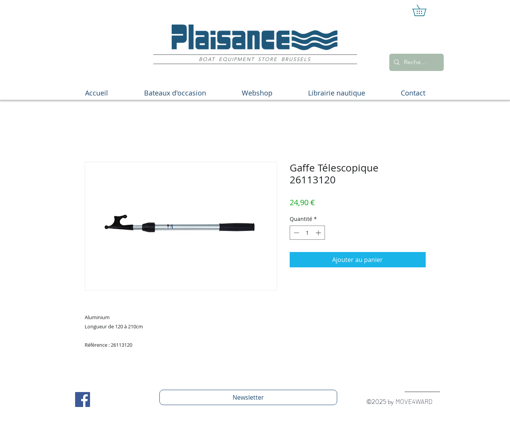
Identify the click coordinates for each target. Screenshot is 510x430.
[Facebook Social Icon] (82, 399)
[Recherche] (416, 62)
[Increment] (319, 232)
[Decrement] (295, 232)
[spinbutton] (307, 232)
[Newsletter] (248, 397)
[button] (424, 10)
